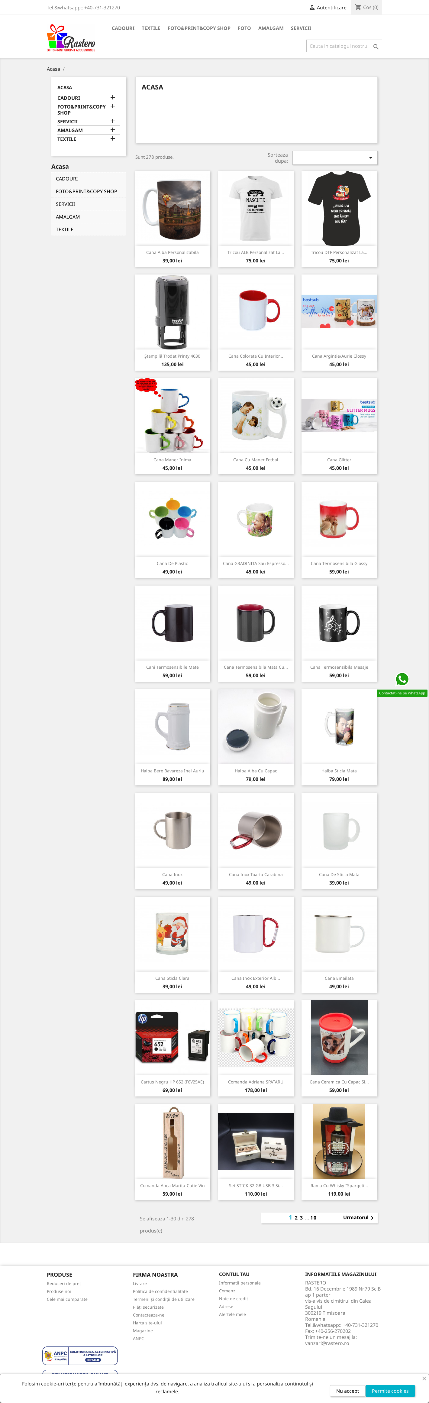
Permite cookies (390, 1391)
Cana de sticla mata (339, 874)
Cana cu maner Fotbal (255, 460)
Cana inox (172, 874)
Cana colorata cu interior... (255, 356)
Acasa (64, 87)
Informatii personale (240, 1283)
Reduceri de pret (64, 1283)
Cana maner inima (172, 460)
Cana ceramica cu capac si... (339, 1082)
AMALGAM (271, 28)
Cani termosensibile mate (172, 667)
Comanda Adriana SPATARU (255, 1082)
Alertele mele (232, 1314)
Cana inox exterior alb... (255, 978)
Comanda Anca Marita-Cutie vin (172, 1185)
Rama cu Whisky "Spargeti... (339, 1185)
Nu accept (347, 1391)
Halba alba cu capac (256, 771)
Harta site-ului (147, 1323)
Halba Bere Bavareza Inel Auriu (172, 771)
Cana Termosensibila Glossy (339, 563)
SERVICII (301, 28)
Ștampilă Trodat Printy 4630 (172, 356)
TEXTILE (151, 28)
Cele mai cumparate (67, 1299)
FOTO (244, 28)
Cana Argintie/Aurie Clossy (339, 356)
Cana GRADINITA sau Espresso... (256, 563)
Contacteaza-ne (148, 1315)
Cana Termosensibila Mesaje (339, 667)
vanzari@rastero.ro (327, 1343)
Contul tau (234, 1274)
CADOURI (123, 28)
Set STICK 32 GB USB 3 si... (256, 1185)
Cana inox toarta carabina (256, 874)
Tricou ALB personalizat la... (255, 252)
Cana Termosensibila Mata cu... (256, 667)
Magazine (143, 1330)
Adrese (226, 1306)
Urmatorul (359, 1218)
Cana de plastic (172, 563)
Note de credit (233, 1298)
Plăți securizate (148, 1307)
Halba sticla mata (339, 771)
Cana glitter (339, 460)
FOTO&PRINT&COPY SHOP (199, 28)
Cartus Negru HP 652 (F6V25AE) (172, 1082)
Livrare (140, 1283)
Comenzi (228, 1291)
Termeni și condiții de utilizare (164, 1299)
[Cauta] (344, 46)
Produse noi (59, 1291)
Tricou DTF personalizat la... (339, 252)
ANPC (138, 1338)
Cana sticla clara (172, 978)
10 (313, 1217)
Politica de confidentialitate (160, 1291)
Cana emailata (339, 978)
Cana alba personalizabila (172, 252)
